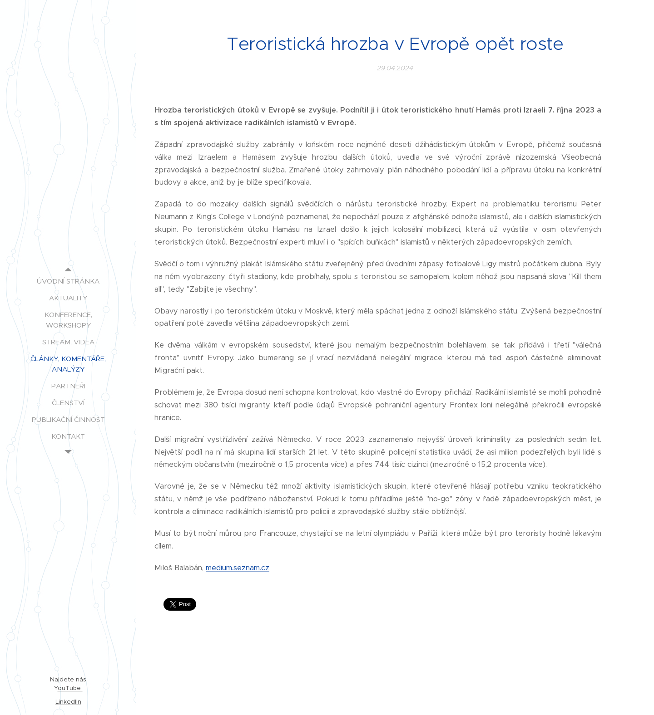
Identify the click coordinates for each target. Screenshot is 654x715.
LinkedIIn (68, 701)
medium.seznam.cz (237, 568)
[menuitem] (68, 281)
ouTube (70, 688)
